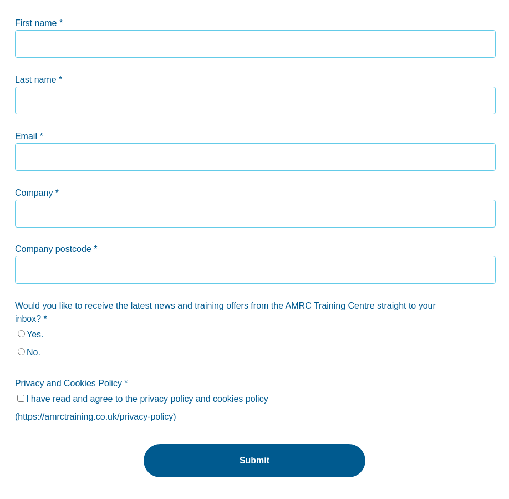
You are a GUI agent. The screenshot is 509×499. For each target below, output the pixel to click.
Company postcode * (56, 249)
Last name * (38, 79)
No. (33, 352)
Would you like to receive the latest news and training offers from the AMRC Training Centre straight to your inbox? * (225, 312)
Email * (29, 136)
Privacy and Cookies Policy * (71, 383)
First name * (39, 23)
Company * (37, 193)
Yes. (35, 334)
